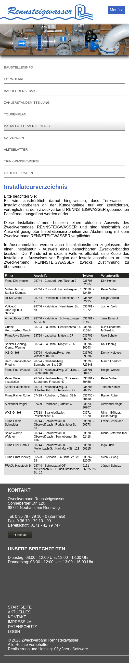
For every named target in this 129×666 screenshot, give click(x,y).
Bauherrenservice (21, 91)
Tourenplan (15, 114)
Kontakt (20, 535)
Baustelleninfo (18, 67)
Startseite (20, 607)
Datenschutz (22, 627)
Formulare (14, 79)
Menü (115, 10)
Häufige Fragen (18, 173)
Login (14, 632)
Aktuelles (19, 612)
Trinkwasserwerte (21, 161)
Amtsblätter (16, 149)
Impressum (20, 622)
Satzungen (14, 138)
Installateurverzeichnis (27, 126)
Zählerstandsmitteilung (27, 102)
